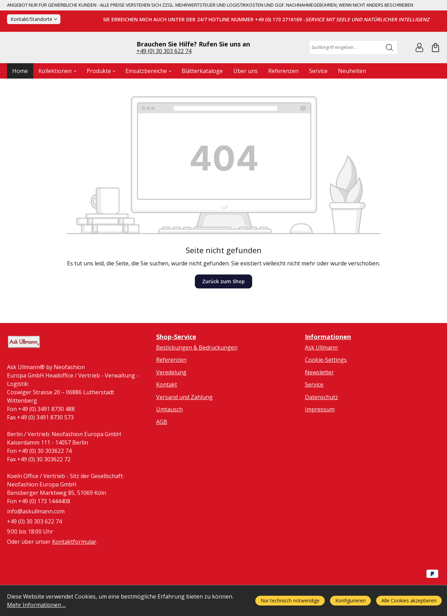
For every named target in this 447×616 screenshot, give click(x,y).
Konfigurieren (350, 600)
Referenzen (171, 389)
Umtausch (169, 438)
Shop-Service (176, 365)
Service (314, 414)
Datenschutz (321, 426)
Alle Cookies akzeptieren (409, 600)
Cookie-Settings (326, 389)
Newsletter (319, 401)
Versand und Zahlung (184, 426)
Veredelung (171, 401)
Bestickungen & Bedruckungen (196, 376)
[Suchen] (389, 62)
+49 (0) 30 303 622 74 (164, 65)
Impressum (320, 438)
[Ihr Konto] (419, 61)
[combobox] (345, 62)
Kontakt (166, 414)
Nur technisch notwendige (290, 600)
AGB (161, 451)
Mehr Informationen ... (36, 605)
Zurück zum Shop (223, 310)
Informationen (328, 365)
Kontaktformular (74, 573)
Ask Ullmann (321, 376)
